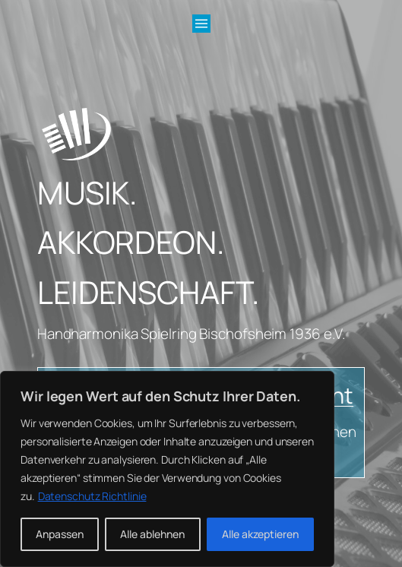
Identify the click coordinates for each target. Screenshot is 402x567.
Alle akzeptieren (260, 534)
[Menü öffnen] (201, 23)
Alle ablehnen (152, 534)
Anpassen (60, 534)
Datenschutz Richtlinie (92, 496)
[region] (167, 469)
